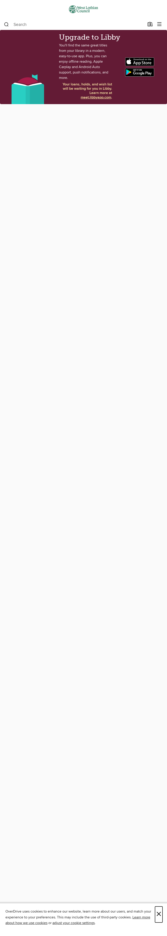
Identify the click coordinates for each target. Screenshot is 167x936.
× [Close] (159, 914)
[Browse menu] (159, 24)
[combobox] (74, 24)
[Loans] (150, 25)
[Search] (6, 24)
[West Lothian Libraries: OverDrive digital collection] (83, 9)
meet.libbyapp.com (96, 97)
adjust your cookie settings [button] (73, 923)
